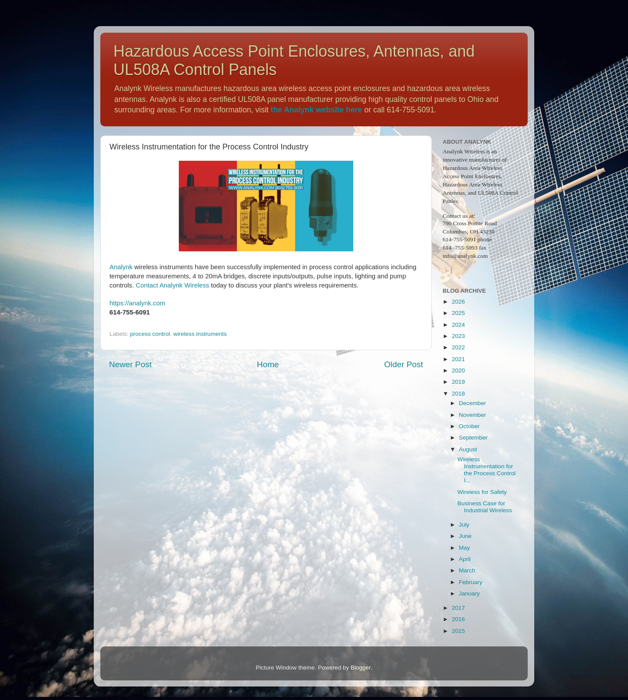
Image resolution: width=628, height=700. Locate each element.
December (472, 403)
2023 (458, 336)
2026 (458, 301)
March (467, 570)
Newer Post (130, 364)
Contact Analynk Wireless (172, 285)
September (473, 437)
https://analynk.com (137, 303)
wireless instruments (199, 334)
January (469, 593)
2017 (458, 608)
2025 (458, 313)
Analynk (121, 267)
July (464, 524)
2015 (458, 631)
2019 (458, 382)
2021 (458, 359)
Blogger (361, 667)
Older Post (403, 364)
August (468, 449)
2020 (458, 370)
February (470, 582)
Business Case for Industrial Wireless (484, 507)
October (469, 426)
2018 (458, 393)
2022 (458, 347)
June (465, 536)
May (464, 547)
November (472, 415)
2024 (458, 324)
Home (268, 364)
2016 (458, 619)
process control (150, 334)
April (465, 559)
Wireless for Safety (482, 492)
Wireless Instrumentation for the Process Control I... (486, 470)
